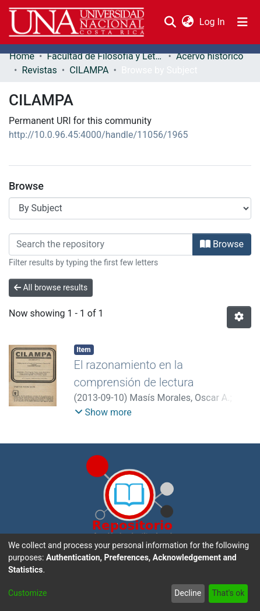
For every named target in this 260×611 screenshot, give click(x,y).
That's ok (228, 593)
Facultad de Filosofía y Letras (105, 56)
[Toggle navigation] (242, 22)
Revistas (39, 70)
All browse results (50, 287)
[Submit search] (170, 22)
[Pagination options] (239, 317)
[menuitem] (187, 22)
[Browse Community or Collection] (130, 208)
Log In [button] (212, 21)
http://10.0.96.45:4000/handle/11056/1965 (98, 134)
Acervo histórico (210, 56)
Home (21, 56)
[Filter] (101, 244)
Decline (187, 593)
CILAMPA (88, 70)
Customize (27, 593)
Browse (222, 244)
